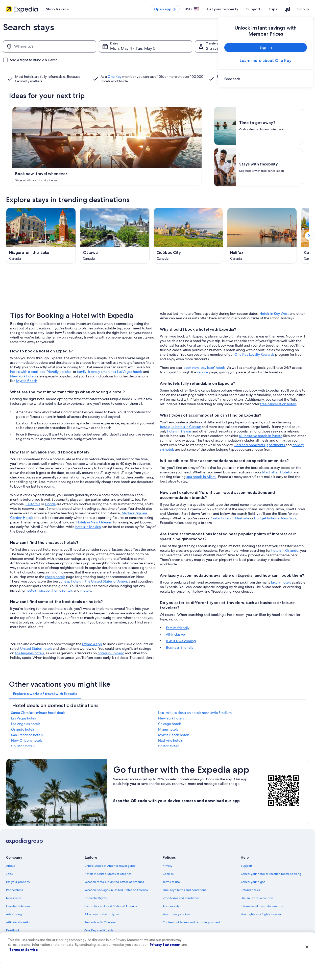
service (202, 372)
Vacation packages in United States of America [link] (116, 890)
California (33, 504)
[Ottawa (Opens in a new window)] (115, 236)
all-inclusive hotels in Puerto (260, 436)
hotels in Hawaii (179, 431)
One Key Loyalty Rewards (254, 354)
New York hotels (23, 376)
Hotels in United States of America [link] (107, 874)
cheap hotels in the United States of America (95, 581)
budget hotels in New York (275, 518)
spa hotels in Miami (201, 476)
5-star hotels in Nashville (230, 518)
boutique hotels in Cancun (180, 426)
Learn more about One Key (266, 60)
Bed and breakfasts (249, 445)
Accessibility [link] (171, 906)
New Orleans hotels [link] (26, 740)
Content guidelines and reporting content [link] (191, 922)
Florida (50, 504)
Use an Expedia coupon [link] (257, 898)
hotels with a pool (24, 371)
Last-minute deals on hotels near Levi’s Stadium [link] (195, 712)
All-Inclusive (175, 634)
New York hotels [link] (171, 718)
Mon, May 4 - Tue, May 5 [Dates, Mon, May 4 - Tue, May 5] (132, 48)
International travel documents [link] (262, 906)
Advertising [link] (14, 914)
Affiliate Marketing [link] (18, 922)
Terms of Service (23, 950)
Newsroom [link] (13, 898)
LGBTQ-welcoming (181, 641)
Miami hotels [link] (168, 729)
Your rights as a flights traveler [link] (261, 914)
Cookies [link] (168, 874)
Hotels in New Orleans (93, 522)
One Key (115, 76)
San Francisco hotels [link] (27, 735)
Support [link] (246, 866)
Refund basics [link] (250, 890)
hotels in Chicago (111, 653)
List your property (222, 9)
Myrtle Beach (26, 380)
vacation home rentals (55, 590)
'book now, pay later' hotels (204, 367)
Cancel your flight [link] (253, 882)
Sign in (303, 9)
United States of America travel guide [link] (110, 866)
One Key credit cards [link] (98, 930)
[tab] (45, 693)
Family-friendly (177, 627)
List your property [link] (18, 882)
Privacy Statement (165, 945)
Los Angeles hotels (29, 653)
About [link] (10, 866)
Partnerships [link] (14, 890)
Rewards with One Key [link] (100, 922)
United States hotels (36, 648)
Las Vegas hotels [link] (24, 718)
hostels (31, 590)
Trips (273, 9)
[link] (265, 79)
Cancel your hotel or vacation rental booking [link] (271, 874)
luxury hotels (281, 582)
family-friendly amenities (96, 371)
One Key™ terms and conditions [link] (184, 890)
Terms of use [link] (171, 882)
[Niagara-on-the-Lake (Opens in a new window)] (41, 236)
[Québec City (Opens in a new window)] (188, 236)
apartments (276, 445)
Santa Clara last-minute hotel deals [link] (38, 712)
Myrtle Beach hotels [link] (173, 735)
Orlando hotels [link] (23, 729)
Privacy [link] (167, 866)
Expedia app (92, 644)
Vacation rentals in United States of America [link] (114, 882)
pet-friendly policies (55, 371)
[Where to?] (49, 46)
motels (85, 590)
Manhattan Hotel (275, 472)
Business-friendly (179, 647)
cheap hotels (55, 576)
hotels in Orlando (284, 550)
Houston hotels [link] (23, 746)
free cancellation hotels (278, 404)
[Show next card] (309, 236)
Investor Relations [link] (18, 906)
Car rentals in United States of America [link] (110, 906)
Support (253, 9)
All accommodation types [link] (101, 914)
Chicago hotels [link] (169, 723)
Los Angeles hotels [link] (25, 723)
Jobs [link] (9, 874)
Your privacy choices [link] (176, 914)
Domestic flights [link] (95, 898)
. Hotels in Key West (273, 313)
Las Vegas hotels (129, 371)
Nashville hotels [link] (170, 740)
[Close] (306, 947)
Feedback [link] (13, 930)
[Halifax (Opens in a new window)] (262, 236)
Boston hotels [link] (169, 746)
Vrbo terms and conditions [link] (181, 898)
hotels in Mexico (88, 526)
